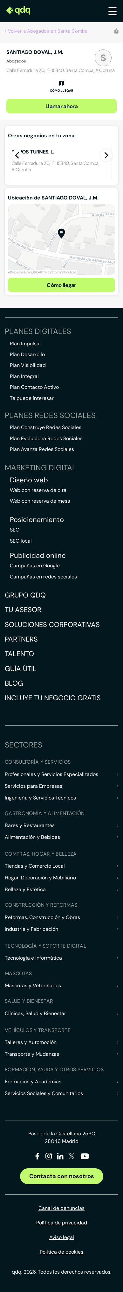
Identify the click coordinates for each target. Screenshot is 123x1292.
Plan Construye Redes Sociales (45, 427)
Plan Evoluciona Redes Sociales (46, 438)
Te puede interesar (32, 398)
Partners (21, 639)
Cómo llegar (61, 285)
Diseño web (29, 480)
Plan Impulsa (24, 343)
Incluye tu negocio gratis (53, 697)
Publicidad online (38, 555)
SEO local (21, 541)
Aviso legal (61, 1237)
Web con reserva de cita (38, 490)
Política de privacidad (61, 1222)
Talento (19, 653)
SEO (14, 529)
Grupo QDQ (25, 595)
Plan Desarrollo (27, 354)
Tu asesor (23, 609)
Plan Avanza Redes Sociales (42, 449)
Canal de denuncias (61, 1208)
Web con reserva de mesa (40, 501)
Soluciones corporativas (52, 624)
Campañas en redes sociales (43, 576)
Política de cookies (61, 1252)
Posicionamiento (37, 520)
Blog (14, 683)
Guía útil (21, 668)
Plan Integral (24, 376)
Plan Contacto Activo (34, 387)
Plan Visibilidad (28, 365)
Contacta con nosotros (61, 1176)
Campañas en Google (35, 565)
